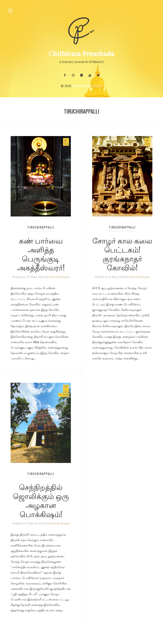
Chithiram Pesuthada (81, 53)
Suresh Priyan (59, 277)
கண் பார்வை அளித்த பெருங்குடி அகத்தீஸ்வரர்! (41, 254)
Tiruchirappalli (40, 227)
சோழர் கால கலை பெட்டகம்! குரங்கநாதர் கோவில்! (122, 254)
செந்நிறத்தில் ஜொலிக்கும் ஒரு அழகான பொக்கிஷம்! (41, 500)
